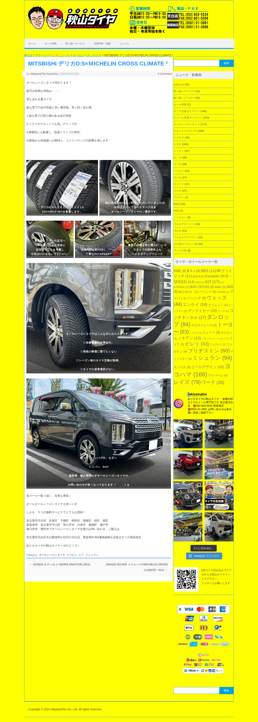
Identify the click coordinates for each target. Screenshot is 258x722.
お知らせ (179, 84)
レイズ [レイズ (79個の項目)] (187, 382)
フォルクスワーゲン (185, 237)
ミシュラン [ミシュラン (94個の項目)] (212, 358)
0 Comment (165, 73)
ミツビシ (72, 554)
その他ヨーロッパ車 (185, 243)
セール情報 (51, 43)
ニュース (124, 43)
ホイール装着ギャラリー (188, 117)
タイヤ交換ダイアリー (187, 111)
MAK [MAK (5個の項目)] (220, 287)
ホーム (32, 43)
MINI (176, 210)
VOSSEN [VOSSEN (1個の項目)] (223, 292)
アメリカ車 (180, 250)
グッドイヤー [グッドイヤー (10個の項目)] (202, 311)
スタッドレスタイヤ (185, 130)
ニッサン (179, 150)
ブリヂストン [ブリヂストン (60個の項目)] (209, 350)
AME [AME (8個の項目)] (180, 271)
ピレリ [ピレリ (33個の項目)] (197, 343)
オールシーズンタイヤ (52, 554)
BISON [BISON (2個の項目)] (198, 276)
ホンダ (177, 157)
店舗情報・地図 (102, 43)
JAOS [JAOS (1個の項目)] (200, 282)
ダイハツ (179, 184)
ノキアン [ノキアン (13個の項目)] (189, 338)
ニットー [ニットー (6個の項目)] (211, 332)
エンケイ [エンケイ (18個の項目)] (195, 304)
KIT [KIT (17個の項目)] (212, 281)
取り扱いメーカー (184, 97)
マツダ (177, 164)
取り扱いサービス (75, 43)
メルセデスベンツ (184, 223)
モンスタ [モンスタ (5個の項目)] (182, 367)
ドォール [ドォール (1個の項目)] (195, 332)
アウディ (179, 197)
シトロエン (180, 217)
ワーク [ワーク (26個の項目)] (213, 382)
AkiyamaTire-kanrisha (44, 73)
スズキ (177, 190)
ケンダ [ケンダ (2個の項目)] (223, 311)
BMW (177, 204)
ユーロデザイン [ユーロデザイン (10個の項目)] (207, 367)
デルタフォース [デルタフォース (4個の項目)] (204, 325)
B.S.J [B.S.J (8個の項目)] (193, 271)
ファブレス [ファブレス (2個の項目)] (218, 344)
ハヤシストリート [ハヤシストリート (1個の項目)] (212, 338)
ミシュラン (92, 554)
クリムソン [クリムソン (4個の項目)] (218, 304)
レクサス (179, 137)
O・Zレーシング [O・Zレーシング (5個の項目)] (202, 291)
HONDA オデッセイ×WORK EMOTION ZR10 (60, 564)
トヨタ (177, 144)
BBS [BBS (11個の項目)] (208, 271)
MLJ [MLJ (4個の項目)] (183, 291)
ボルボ (177, 230)
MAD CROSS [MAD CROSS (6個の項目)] (201, 287)
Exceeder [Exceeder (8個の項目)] (215, 276)
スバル (177, 177)
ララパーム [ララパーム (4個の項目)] (218, 375)
